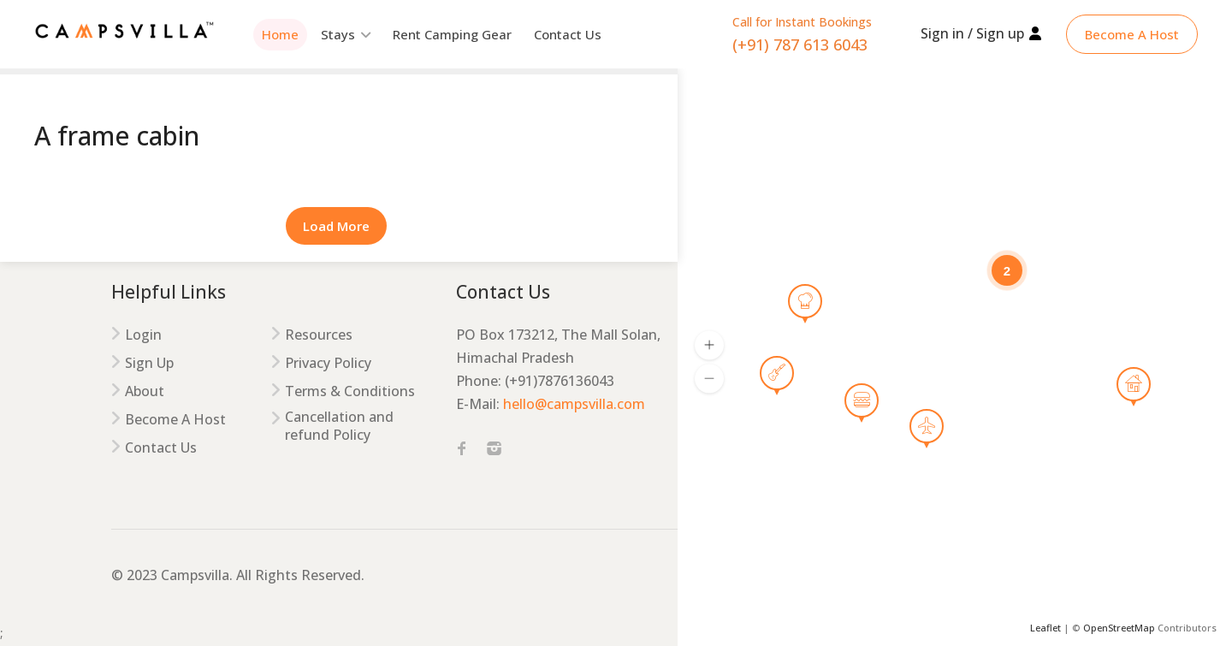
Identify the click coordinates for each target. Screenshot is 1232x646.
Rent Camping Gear (452, 34)
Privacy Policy (328, 363)
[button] (709, 344)
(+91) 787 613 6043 (800, 44)
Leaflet (1045, 627)
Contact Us (567, 34)
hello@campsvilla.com (574, 403)
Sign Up (149, 363)
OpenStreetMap (1119, 627)
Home (280, 34)
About (144, 391)
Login (143, 335)
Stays (338, 34)
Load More (336, 225)
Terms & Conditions (350, 391)
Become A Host (1132, 34)
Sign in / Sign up (972, 33)
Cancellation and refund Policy (339, 426)
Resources (318, 335)
